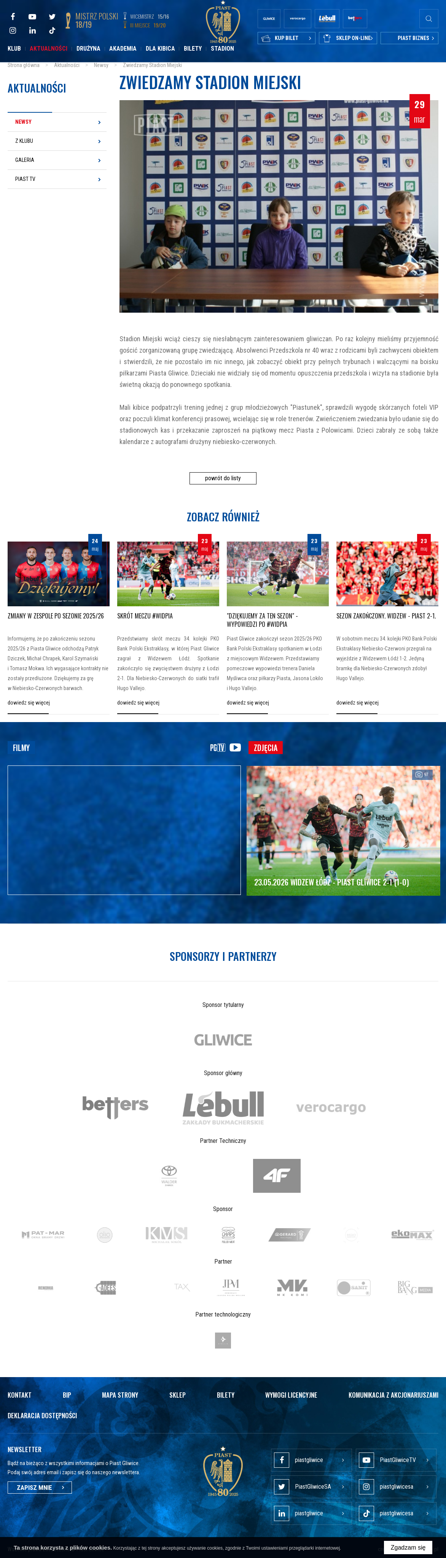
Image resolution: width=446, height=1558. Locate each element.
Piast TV (25, 179)
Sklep (177, 1395)
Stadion (222, 48)
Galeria (24, 160)
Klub (14, 48)
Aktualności (48, 48)
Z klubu (24, 141)
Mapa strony (120, 1395)
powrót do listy (223, 478)
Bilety (193, 48)
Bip (67, 1395)
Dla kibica (160, 48)
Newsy (23, 122)
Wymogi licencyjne (291, 1395)
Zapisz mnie (40, 1487)
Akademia (123, 48)
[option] (223, 1039)
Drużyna (88, 48)
